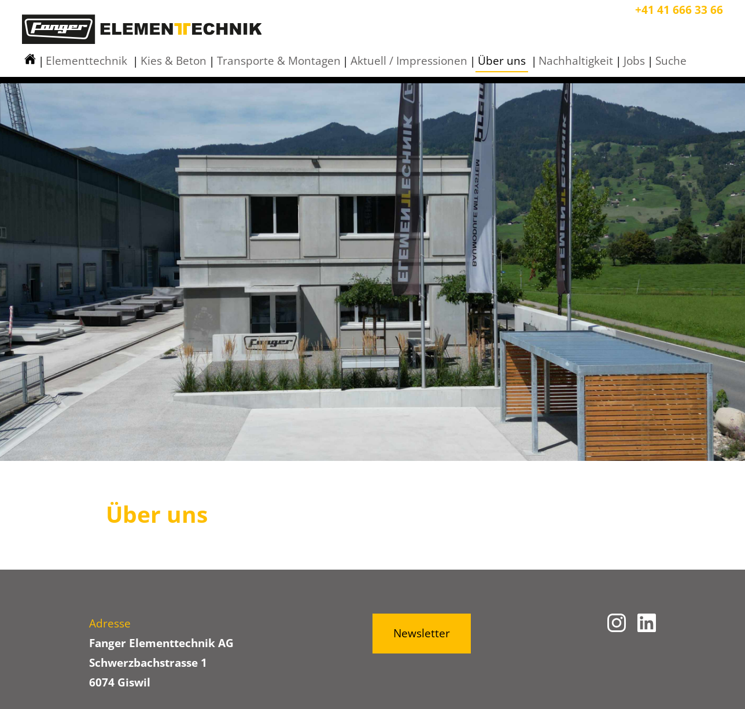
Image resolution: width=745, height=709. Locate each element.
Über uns (502, 60)
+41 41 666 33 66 (679, 9)
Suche (671, 60)
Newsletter (421, 633)
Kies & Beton (173, 60)
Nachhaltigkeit (576, 60)
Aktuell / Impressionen (409, 60)
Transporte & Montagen (279, 60)
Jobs (634, 60)
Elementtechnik (86, 60)
